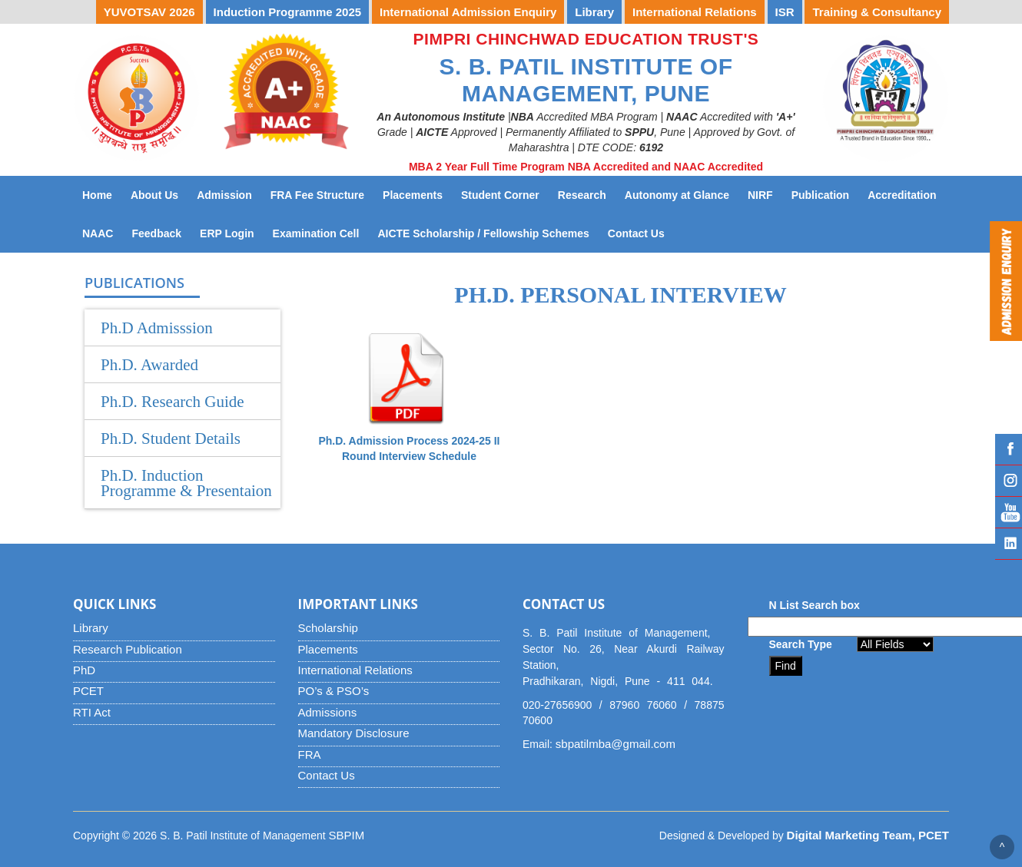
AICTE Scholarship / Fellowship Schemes (487, 232)
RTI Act (92, 712)
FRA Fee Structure (317, 195)
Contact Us (641, 232)
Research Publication (127, 649)
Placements (328, 649)
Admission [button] (224, 195)
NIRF (765, 194)
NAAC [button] (97, 233)
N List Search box (814, 605)
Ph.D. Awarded (149, 365)
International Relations (355, 670)
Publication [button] (820, 195)
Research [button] (582, 195)
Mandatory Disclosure (354, 733)
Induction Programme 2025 (288, 11)
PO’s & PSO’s (334, 690)
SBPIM (347, 835)
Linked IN (1008, 543)
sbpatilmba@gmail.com (615, 743)
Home (97, 195)
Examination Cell (321, 232)
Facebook (1008, 449)
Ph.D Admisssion (157, 328)
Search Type (800, 644)
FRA (309, 754)
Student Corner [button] (500, 195)
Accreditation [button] (902, 195)
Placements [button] (413, 195)
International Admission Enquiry (468, 11)
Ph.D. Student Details (171, 438)
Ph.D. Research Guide (172, 401)
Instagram (1008, 480)
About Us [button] (154, 195)
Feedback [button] (156, 233)
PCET (88, 690)
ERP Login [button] (227, 233)
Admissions (327, 712)
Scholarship (328, 627)
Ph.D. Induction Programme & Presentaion (186, 483)
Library (90, 627)
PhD (84, 670)
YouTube (1008, 512)
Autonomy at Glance (681, 194)
